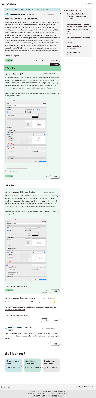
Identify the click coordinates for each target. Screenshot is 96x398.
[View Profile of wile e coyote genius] (17, 14)
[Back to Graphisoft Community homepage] (12, 3)
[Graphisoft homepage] (87, 387)
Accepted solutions (35, 368)
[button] (38, 60)
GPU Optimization (73, 52)
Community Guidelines (59, 394)
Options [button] (58, 9)
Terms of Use (45, 394)
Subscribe (54, 61)
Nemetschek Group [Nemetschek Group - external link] (57, 396)
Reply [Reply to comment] (55, 177)
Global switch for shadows (77, 46)
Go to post (13, 171)
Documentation (71, 48)
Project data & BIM (72, 21)
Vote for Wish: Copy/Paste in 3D (17, 168)
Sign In (90, 3)
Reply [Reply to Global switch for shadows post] (55, 64)
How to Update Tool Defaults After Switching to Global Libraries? (77, 16)
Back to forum (14, 368)
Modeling (69, 34)
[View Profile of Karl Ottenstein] (14, 74)
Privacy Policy (33, 394)
